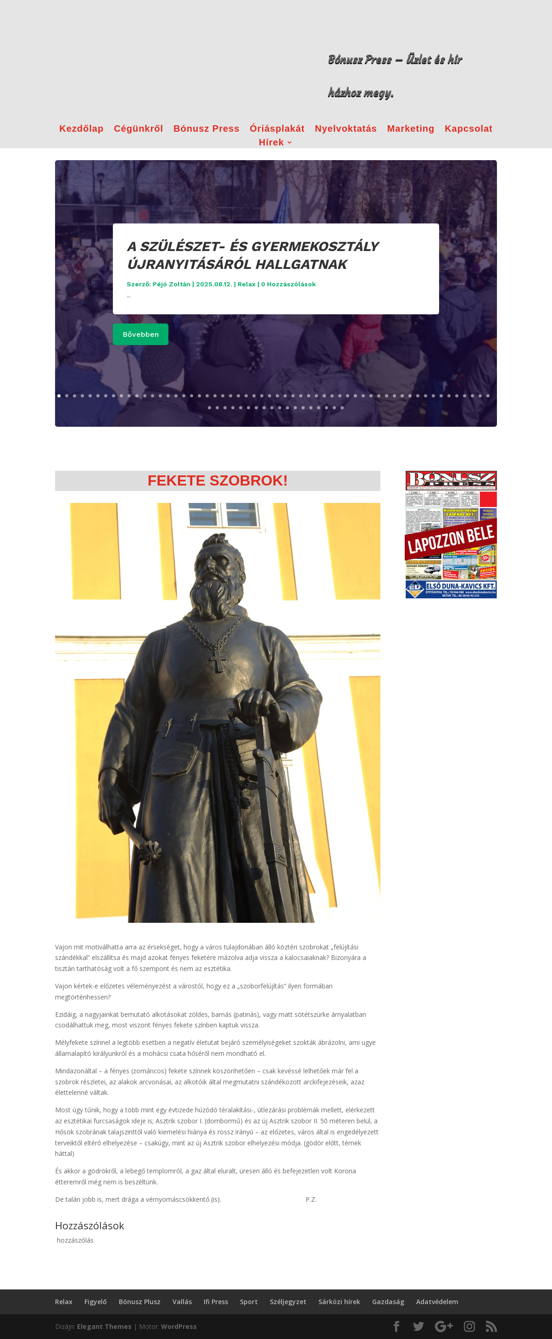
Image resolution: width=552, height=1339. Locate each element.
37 (339, 395)
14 (160, 395)
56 (488, 395)
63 (256, 407)
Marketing (411, 129)
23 (230, 395)
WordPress (179, 1326)
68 (295, 407)
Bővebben (141, 334)
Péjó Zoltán (171, 284)
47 (417, 395)
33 (308, 395)
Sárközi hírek (339, 1301)
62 (248, 407)
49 (433, 395)
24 (238, 395)
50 (441, 395)
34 (316, 395)
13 (152, 395)
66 (279, 407)
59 (225, 407)
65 (271, 407)
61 (240, 407)
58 (217, 407)
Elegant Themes (104, 1326)
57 (209, 407)
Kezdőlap (81, 129)
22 (222, 395)
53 (464, 395)
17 (183, 395)
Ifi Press (216, 1301)
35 (324, 395)
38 (347, 395)
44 (394, 395)
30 (285, 395)
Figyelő (95, 1301)
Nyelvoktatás (346, 129)
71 (318, 407)
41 (371, 395)
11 (137, 395)
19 (199, 395)
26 (254, 395)
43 (386, 395)
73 (334, 407)
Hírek (271, 143)
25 (246, 395)
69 (303, 407)
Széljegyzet (288, 1301)
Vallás (182, 1301)
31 (293, 395)
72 (326, 407)
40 (363, 395)
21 (215, 395)
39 (355, 395)
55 (480, 395)
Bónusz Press (206, 129)
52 (456, 395)
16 (176, 395)
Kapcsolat (469, 129)
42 (378, 395)
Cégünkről (138, 129)
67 (287, 407)
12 (144, 395)
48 (425, 395)
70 (310, 407)
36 (332, 395)
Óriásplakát (277, 129)
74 (342, 407)
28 (269, 395)
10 (129, 395)
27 (261, 395)
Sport (249, 1301)
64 (264, 407)
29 (277, 395)
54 (472, 395)
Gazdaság (388, 1301)
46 (410, 395)
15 (168, 395)
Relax (247, 284)
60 (232, 407)
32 (300, 395)
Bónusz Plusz (140, 1301)
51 (449, 395)
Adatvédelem (437, 1301)
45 (402, 395)
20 (207, 395)
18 (191, 395)
